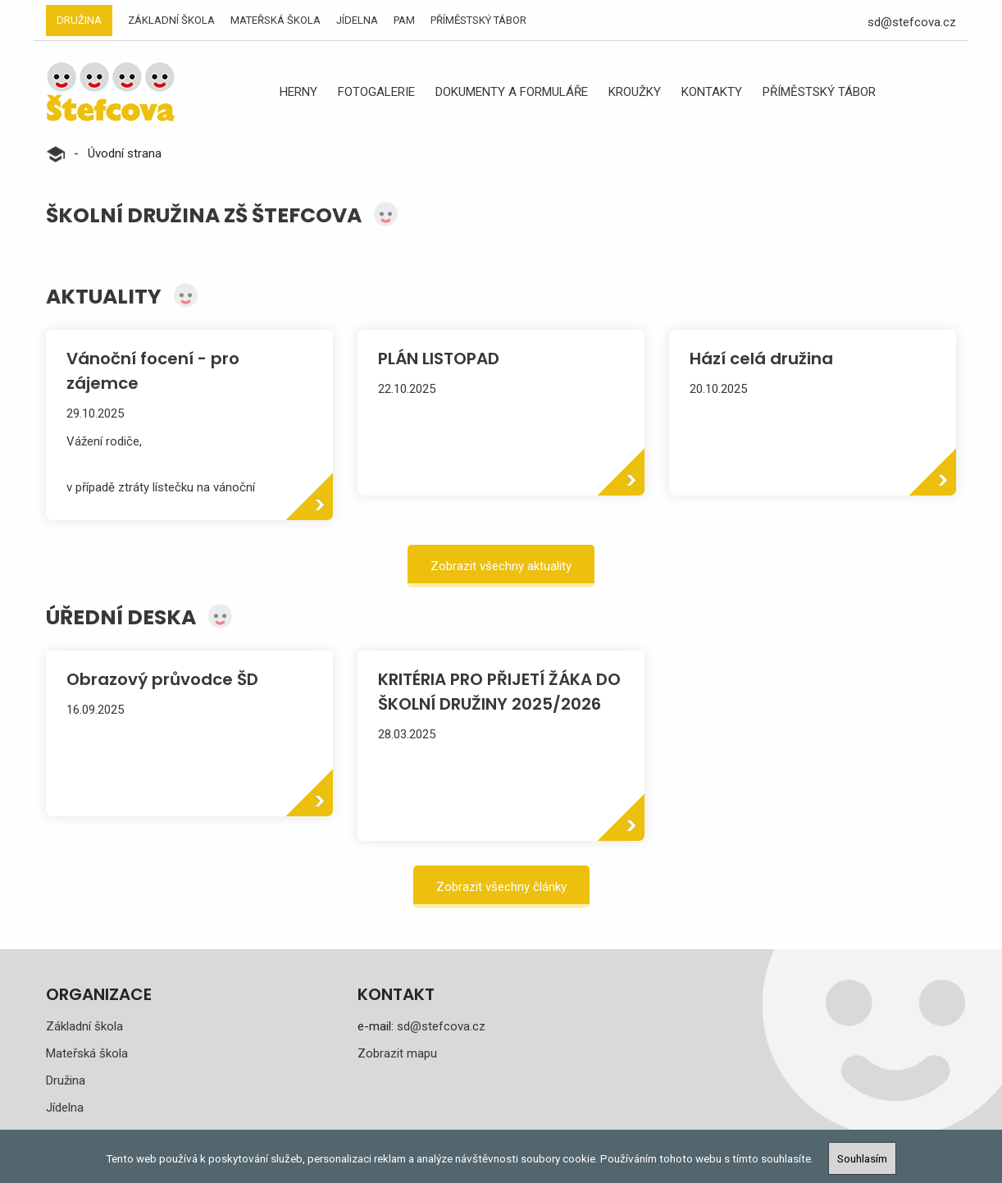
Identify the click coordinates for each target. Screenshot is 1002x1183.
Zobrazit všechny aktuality (501, 566)
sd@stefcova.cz (912, 22)
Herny (298, 91)
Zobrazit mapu (397, 1053)
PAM (404, 20)
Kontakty (711, 91)
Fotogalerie (376, 91)
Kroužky (634, 91)
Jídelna (357, 20)
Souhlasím (862, 1158)
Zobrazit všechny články (501, 886)
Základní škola (171, 20)
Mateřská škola (275, 20)
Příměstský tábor (478, 20)
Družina (79, 20)
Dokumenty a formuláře (511, 91)
